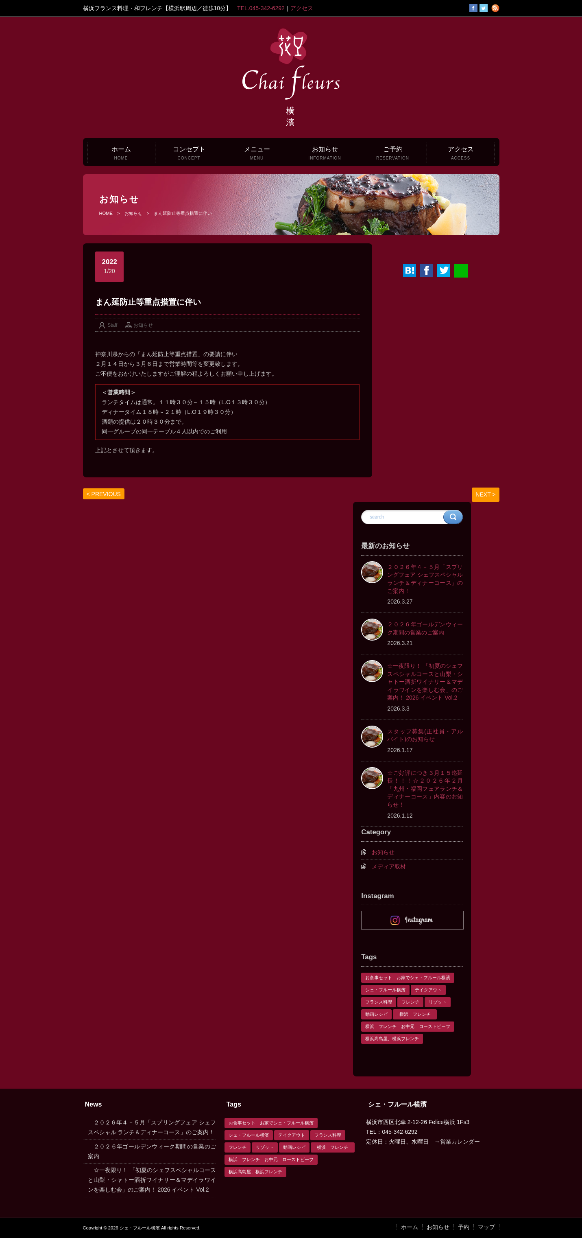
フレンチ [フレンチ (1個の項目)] (410, 1002)
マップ (486, 1227)
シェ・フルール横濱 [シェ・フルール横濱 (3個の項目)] (385, 989)
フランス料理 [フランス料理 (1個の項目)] (378, 1002)
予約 (463, 1227)
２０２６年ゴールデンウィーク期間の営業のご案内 (425, 628)
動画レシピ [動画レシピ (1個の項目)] (376, 1014)
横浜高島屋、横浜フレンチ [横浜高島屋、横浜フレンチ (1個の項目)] (392, 1038)
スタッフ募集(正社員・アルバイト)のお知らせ (425, 735)
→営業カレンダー (457, 1141)
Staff (112, 325)
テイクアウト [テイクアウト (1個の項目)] (428, 989)
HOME (106, 213)
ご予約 (392, 153)
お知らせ (324, 153)
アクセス (301, 8)
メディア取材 (389, 866)
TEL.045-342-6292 (261, 8)
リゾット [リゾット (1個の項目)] (438, 1002)
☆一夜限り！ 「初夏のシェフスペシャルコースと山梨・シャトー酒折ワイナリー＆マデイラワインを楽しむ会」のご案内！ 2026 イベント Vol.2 (425, 682)
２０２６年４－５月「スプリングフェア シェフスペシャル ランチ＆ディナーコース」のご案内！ (425, 579)
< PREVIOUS (104, 494)
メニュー (257, 153)
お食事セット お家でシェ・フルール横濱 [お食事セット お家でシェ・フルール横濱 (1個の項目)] (407, 977)
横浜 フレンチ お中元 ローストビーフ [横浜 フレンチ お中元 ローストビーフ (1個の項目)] (407, 1026)
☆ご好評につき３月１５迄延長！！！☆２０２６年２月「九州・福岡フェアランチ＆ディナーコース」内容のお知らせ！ (425, 789)
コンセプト (189, 153)
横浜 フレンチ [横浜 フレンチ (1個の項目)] (417, 1014)
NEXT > (485, 494)
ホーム (121, 153)
